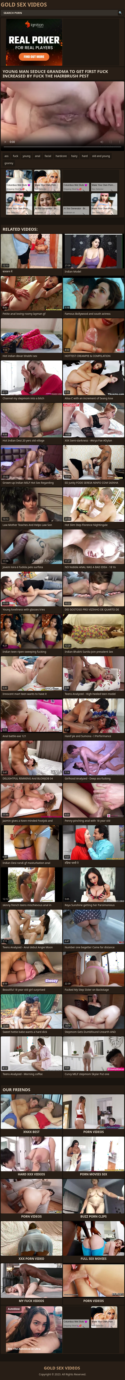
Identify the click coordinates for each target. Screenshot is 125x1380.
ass (6, 156)
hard (85, 156)
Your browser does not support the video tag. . (62, 116)
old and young (101, 156)
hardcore (61, 156)
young (27, 156)
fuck (15, 156)
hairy (74, 156)
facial (48, 156)
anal (37, 156)
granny (8, 163)
